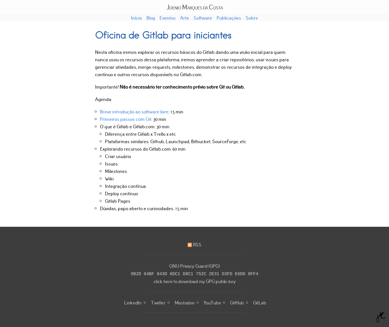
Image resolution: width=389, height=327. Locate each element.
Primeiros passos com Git (125, 119)
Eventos (168, 17)
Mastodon (185, 302)
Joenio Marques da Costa (194, 6)
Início (136, 17)
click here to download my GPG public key (195, 280)
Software (203, 17)
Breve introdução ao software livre (134, 111)
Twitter (158, 302)
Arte (184, 17)
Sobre (252, 17)
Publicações (229, 17)
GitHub (237, 302)
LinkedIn (133, 302)
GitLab (259, 302)
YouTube (212, 302)
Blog (150, 17)
